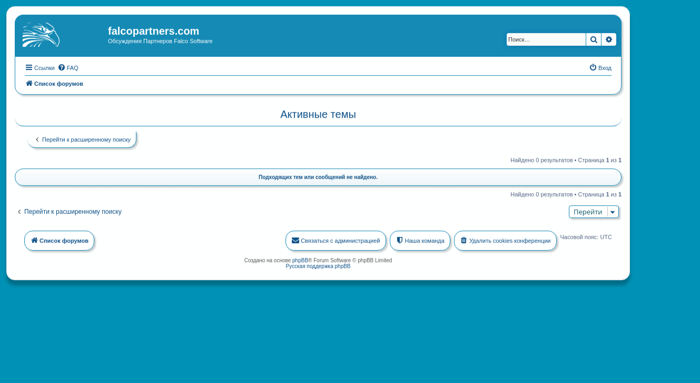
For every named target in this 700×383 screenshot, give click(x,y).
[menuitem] (67, 67)
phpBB (300, 260)
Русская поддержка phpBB (317, 266)
